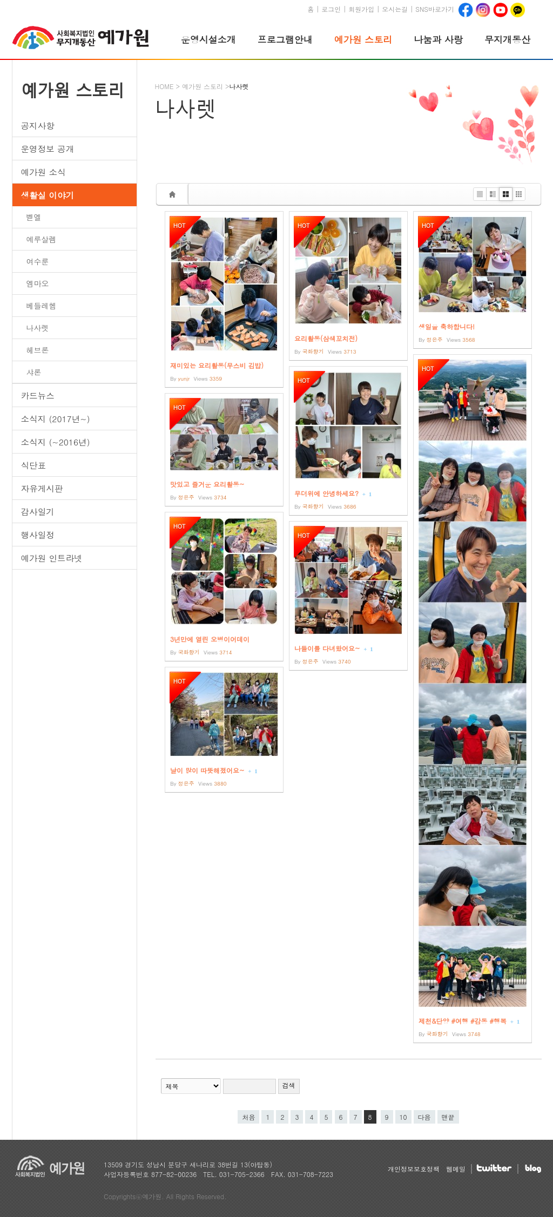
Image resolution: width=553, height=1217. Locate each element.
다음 (424, 1116)
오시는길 (395, 8)
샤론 (34, 372)
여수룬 (37, 261)
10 (401, 1115)
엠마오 (37, 283)
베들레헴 (41, 305)
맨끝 (448, 1116)
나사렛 (37, 327)
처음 (248, 1116)
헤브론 (37, 349)
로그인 (331, 8)
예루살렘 (41, 239)
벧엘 (34, 217)
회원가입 (361, 8)
